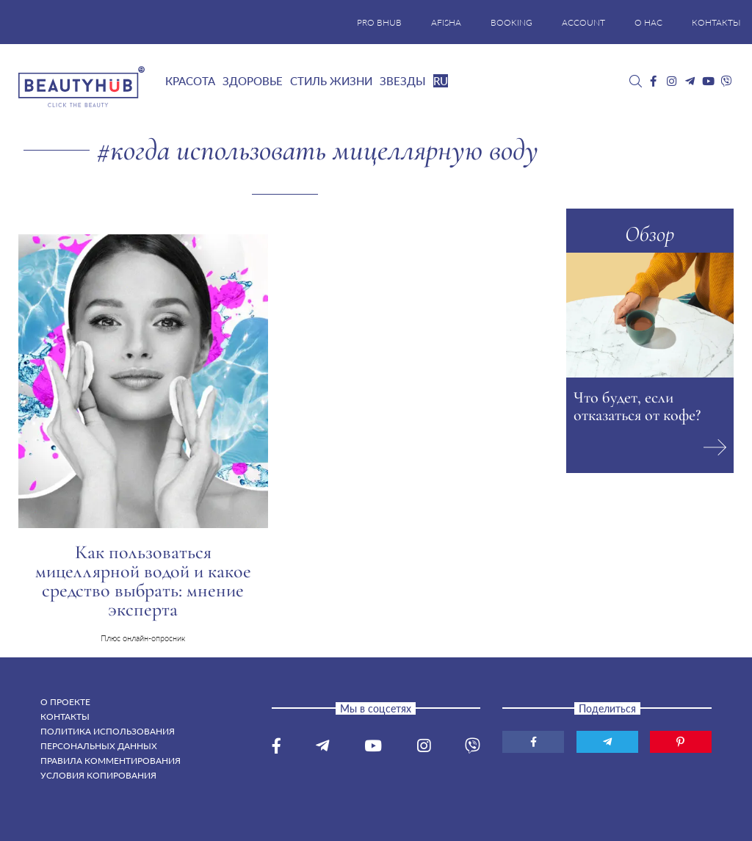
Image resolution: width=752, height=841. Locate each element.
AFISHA (446, 22)
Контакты (65, 716)
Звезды (403, 80)
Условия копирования (98, 775)
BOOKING (511, 22)
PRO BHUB (379, 22)
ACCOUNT (583, 22)
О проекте (65, 701)
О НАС (648, 22)
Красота (190, 80)
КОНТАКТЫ (716, 22)
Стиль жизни (331, 80)
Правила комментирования (110, 760)
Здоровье (253, 80)
